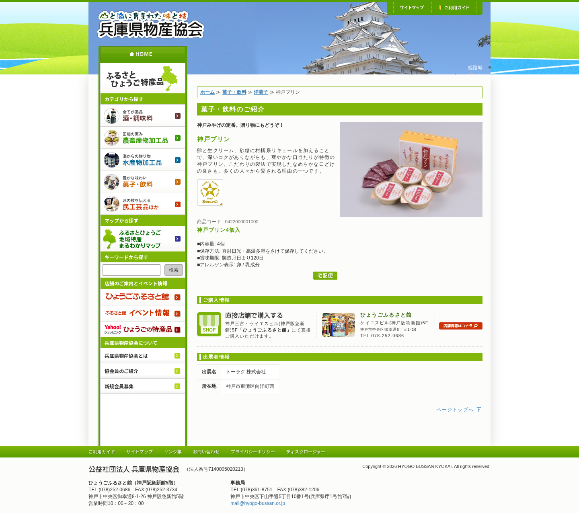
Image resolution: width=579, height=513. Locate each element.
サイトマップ (412, 8)
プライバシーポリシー (253, 451)
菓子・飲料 (234, 92)
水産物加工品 (143, 159)
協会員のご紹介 (121, 370)
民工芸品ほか (143, 204)
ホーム (143, 53)
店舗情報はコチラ (460, 326)
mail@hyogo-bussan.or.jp (257, 503)
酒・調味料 (143, 115)
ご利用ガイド (453, 8)
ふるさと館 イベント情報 (143, 313)
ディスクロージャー (305, 451)
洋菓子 (261, 92)
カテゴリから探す (124, 98)
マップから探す (121, 220)
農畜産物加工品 (143, 137)
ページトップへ (459, 409)
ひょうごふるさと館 (143, 297)
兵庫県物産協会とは (126, 355)
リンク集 (173, 451)
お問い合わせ (206, 451)
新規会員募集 (119, 386)
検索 (174, 270)
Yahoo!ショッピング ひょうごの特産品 (143, 329)
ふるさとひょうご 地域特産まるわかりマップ (143, 238)
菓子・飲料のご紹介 (143, 182)
